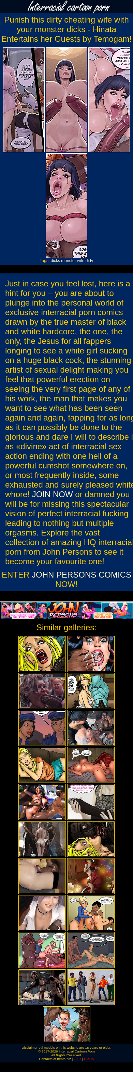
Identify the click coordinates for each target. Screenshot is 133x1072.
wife (80, 260)
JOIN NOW (52, 494)
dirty (89, 260)
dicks (55, 260)
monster (68, 260)
